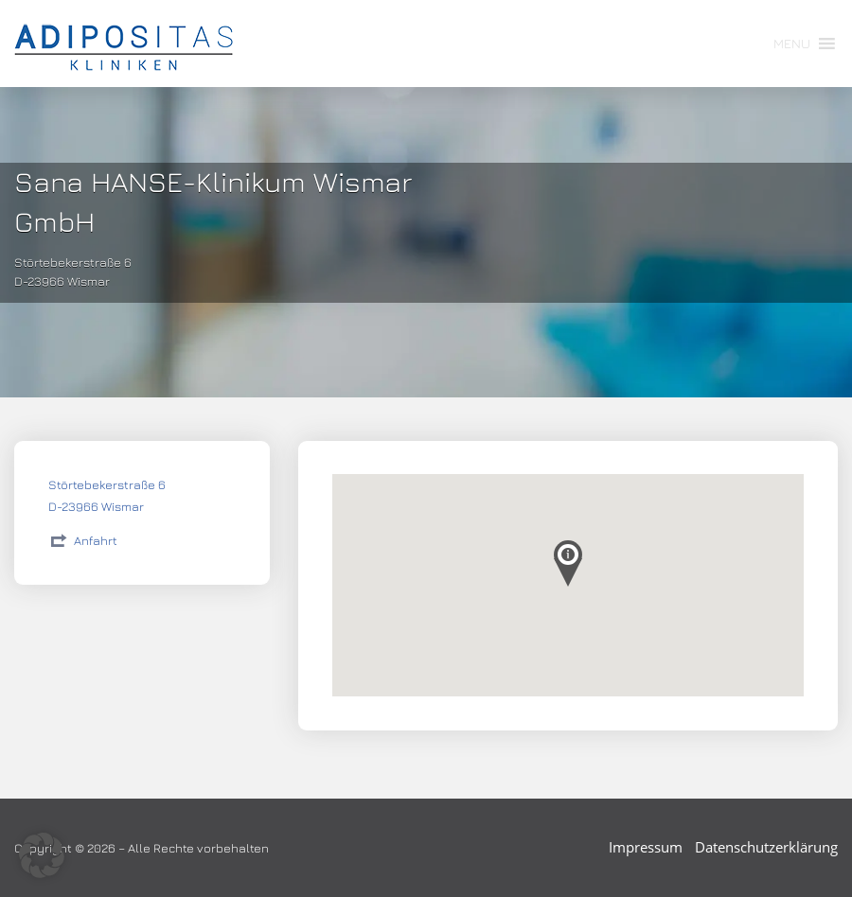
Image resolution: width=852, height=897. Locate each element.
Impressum (646, 846)
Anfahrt (95, 540)
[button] (791, 43)
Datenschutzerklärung (766, 846)
